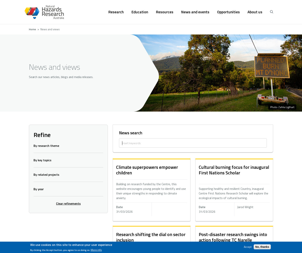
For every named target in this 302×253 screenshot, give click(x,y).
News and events (195, 12)
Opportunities (228, 12)
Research (116, 12)
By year (39, 189)
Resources (164, 12)
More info (96, 249)
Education (139, 12)
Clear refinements (68, 203)
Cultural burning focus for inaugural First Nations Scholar (234, 170)
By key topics (42, 160)
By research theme (46, 145)
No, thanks (262, 246)
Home (32, 29)
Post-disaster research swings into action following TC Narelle (233, 237)
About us (254, 12)
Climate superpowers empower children (147, 170)
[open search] (271, 12)
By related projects (46, 174)
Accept (248, 246)
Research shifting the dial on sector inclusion (150, 237)
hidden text (151, 190)
